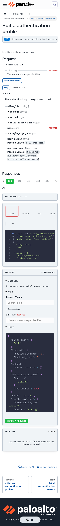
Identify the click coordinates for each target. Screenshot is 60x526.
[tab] (6, 88)
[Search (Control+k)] (55, 4)
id (7, 314)
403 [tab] (38, 181)
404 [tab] (47, 181)
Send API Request (16, 421)
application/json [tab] (12, 81)
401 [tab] (28, 181)
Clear (51, 432)
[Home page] (5, 13)
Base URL (13, 280)
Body (11, 326)
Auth (10, 291)
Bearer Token (14, 297)
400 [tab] (19, 181)
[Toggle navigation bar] (4, 4)
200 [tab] (10, 181)
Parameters (14, 309)
